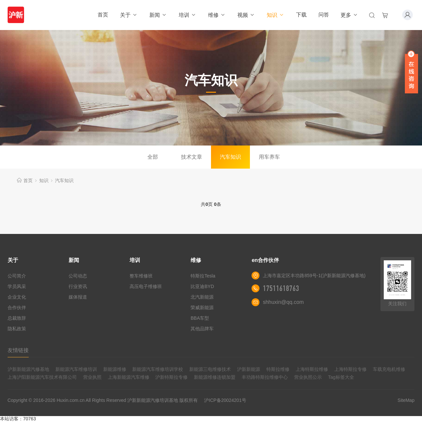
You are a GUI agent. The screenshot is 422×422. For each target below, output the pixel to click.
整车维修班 (141, 275)
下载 (301, 14)
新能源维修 (114, 369)
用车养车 (269, 157)
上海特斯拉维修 (312, 369)
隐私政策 (17, 328)
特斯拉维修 (277, 369)
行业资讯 (78, 286)
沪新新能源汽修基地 (28, 369)
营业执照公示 (308, 377)
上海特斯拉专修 (350, 369)
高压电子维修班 (146, 286)
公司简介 (17, 275)
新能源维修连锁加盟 (214, 377)
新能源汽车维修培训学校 (157, 369)
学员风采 (17, 286)
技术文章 (191, 157)
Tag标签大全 (341, 377)
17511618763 (281, 288)
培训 (187, 15)
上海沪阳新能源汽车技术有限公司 (42, 377)
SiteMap (406, 400)
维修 (217, 15)
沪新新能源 (248, 369)
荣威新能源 (202, 307)
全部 (152, 157)
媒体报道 (78, 297)
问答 (323, 14)
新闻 (158, 15)
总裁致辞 (17, 318)
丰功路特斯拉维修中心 (265, 377)
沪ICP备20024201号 (225, 400)
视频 (246, 15)
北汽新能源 (202, 297)
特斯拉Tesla (203, 275)
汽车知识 (230, 157)
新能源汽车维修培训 (76, 369)
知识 (275, 15)
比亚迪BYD (202, 286)
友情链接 (18, 350)
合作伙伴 (17, 307)
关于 (128, 15)
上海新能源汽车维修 (128, 377)
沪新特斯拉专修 (171, 377)
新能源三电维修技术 (210, 369)
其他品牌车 (202, 328)
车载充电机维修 (389, 369)
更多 (349, 15)
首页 (103, 14)
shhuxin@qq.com (283, 302)
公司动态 (78, 275)
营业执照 (92, 377)
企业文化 (17, 297)
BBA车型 (200, 318)
